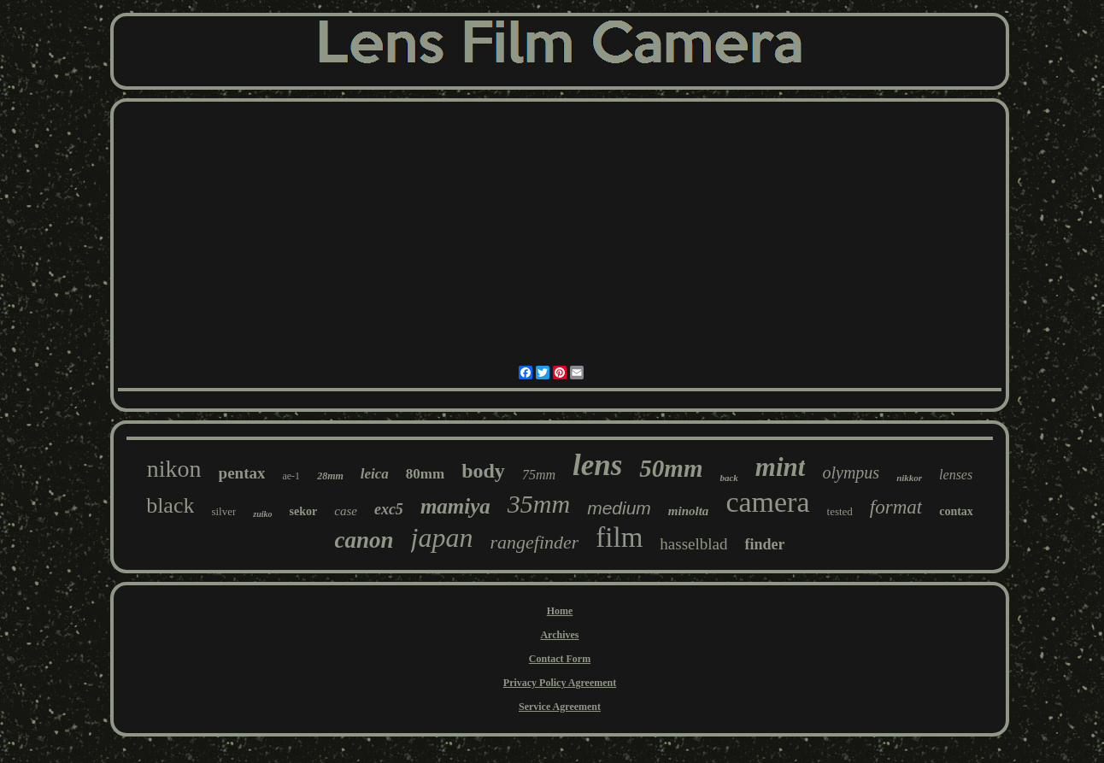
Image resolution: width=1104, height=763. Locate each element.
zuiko (262, 514)
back (728, 477)
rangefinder (534, 542)
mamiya (455, 506)
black (170, 505)
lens (597, 465)
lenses (955, 474)
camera (767, 502)
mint (780, 467)
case (345, 511)
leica (375, 474)
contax (956, 511)
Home (560, 611)
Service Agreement (560, 707)
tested (840, 511)
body (483, 471)
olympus (850, 472)
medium (619, 508)
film (619, 537)
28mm (330, 476)
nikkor (909, 477)
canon (364, 540)
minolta (688, 511)
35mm (539, 504)
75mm (538, 474)
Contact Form (559, 659)
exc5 (388, 509)
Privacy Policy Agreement (559, 683)
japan (442, 537)
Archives (559, 635)
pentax (242, 473)
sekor (304, 511)
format (896, 507)
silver (223, 511)
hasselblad (693, 544)
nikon (174, 468)
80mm (425, 474)
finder (764, 544)
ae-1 (291, 476)
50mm (670, 468)
